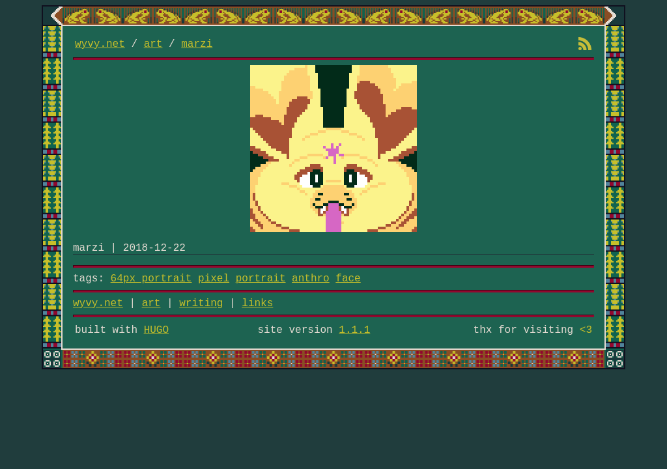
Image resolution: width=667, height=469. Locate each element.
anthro (311, 279)
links (257, 303)
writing (201, 303)
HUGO (156, 330)
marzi (196, 44)
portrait (261, 279)
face (347, 279)
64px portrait (151, 279)
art (153, 44)
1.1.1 (354, 330)
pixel (213, 279)
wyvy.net (100, 44)
